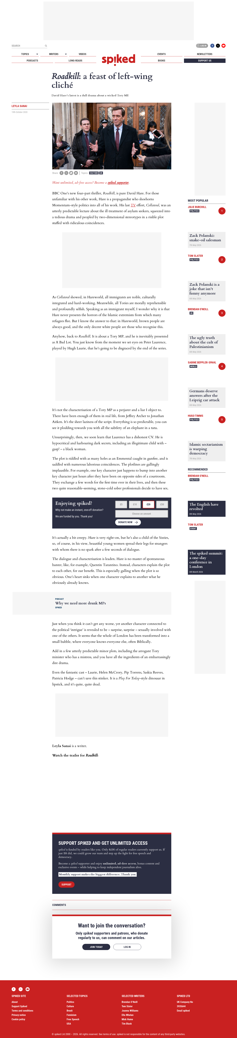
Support (66, 884)
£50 (162, 504)
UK (101, 173)
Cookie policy (18, 1019)
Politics (194, 211)
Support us (204, 60)
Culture (94, 173)
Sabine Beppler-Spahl (202, 362)
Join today (96, 947)
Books (161, 60)
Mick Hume (127, 1019)
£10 (135, 504)
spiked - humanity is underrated (118, 60)
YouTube (223, 46)
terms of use (109, 1034)
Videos (82, 54)
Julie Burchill (197, 207)
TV (133, 205)
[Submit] (46, 45)
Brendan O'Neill (198, 309)
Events (161, 54)
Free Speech (73, 1019)
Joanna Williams (130, 1010)
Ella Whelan (127, 1015)
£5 (121, 504)
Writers (53, 54)
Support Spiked (19, 1006)
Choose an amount (141, 513)
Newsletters (204, 54)
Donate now (125, 522)
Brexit (70, 1010)
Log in (201, 45)
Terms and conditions (22, 1010)
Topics (25, 54)
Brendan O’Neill (129, 1002)
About (15, 1002)
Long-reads (75, 60)
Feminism (71, 1015)
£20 (148, 504)
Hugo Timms (195, 415)
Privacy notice (19, 1015)
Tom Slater (195, 255)
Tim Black (127, 1023)
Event (193, 528)
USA (69, 1023)
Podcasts (32, 60)
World (193, 366)
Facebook (212, 46)
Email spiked (183, 1010)
